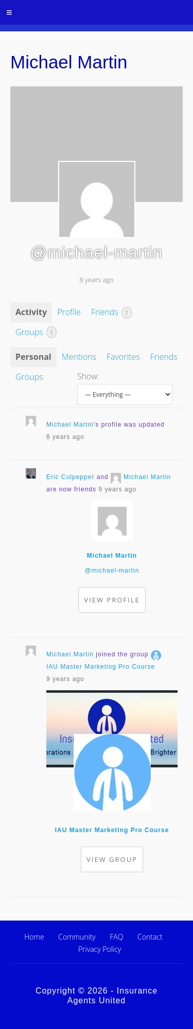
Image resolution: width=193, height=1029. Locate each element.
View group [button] (111, 859)
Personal (33, 356)
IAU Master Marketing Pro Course (100, 666)
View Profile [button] (111, 599)
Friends (111, 312)
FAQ (116, 937)
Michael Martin (70, 424)
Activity (31, 312)
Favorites (123, 356)
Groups (36, 332)
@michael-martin (112, 570)
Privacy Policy (99, 949)
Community (76, 937)
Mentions (79, 356)
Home (34, 937)
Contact (150, 937)
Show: (88, 376)
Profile (69, 312)
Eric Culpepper (70, 477)
